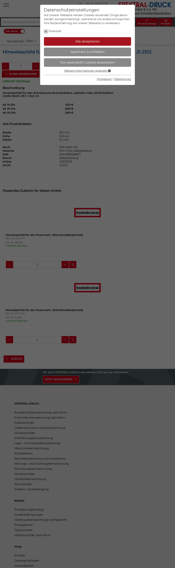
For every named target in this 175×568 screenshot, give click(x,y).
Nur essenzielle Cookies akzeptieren (87, 62)
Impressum (104, 79)
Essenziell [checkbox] (55, 31)
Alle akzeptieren (87, 41)
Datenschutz (122, 79)
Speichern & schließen (88, 52)
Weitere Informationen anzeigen (87, 70)
